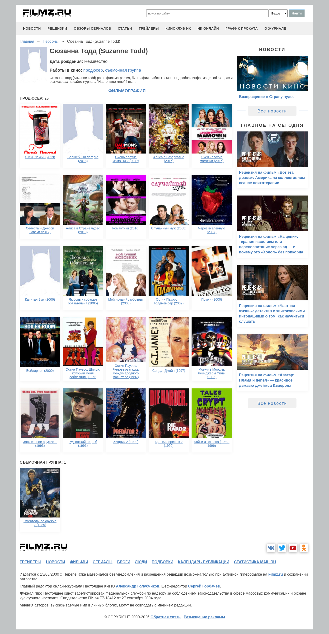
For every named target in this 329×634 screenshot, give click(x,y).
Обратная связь (165, 617)
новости (32, 28)
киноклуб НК (178, 28)
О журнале (275, 28)
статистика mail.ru (255, 562)
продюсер (93, 70)
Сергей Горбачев (204, 586)
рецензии (57, 28)
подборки (162, 562)
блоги (123, 562)
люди (141, 562)
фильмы (79, 562)
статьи (125, 28)
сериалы (102, 562)
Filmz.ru (275, 574)
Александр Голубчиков (137, 586)
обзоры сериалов (92, 28)
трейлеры (149, 28)
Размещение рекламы (204, 617)
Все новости (272, 111)
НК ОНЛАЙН (208, 28)
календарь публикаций (203, 562)
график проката (242, 28)
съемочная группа (123, 70)
